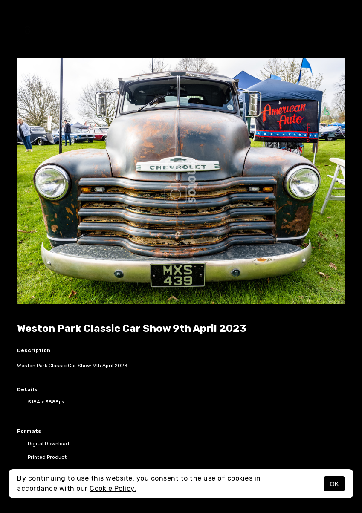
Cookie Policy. (113, 488)
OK (334, 483)
